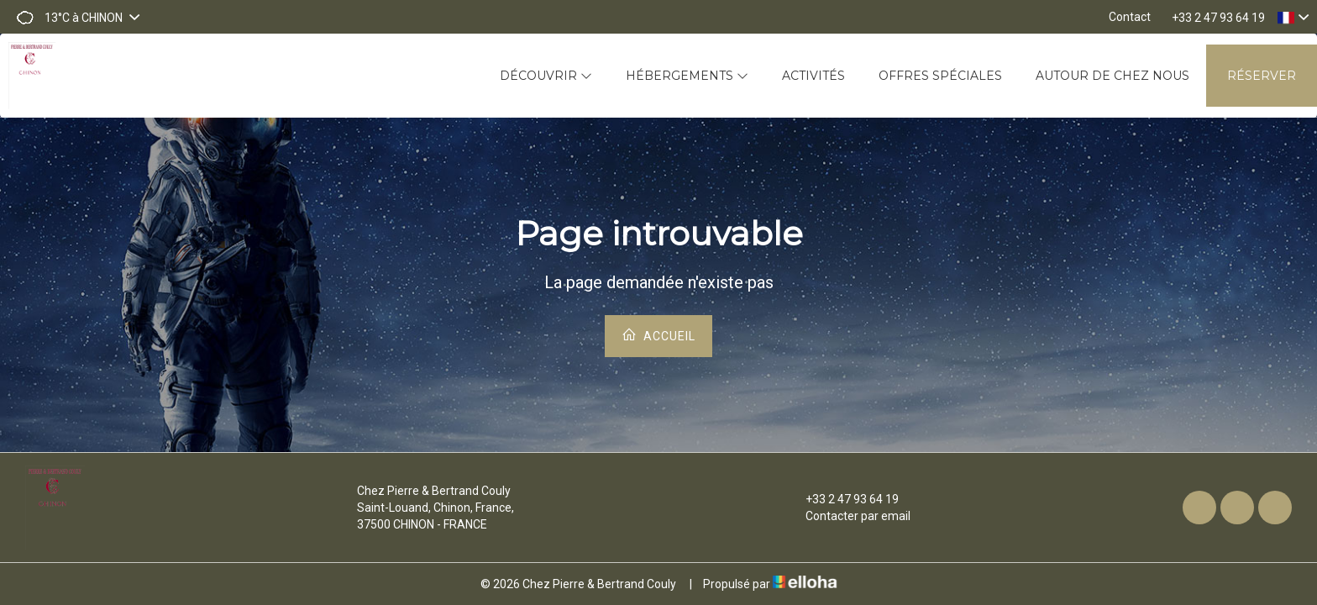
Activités (813, 75)
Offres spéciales (940, 75)
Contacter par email (848, 515)
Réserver (1261, 75)
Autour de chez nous (1112, 75)
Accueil (658, 335)
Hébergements (687, 75)
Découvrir (546, 75)
